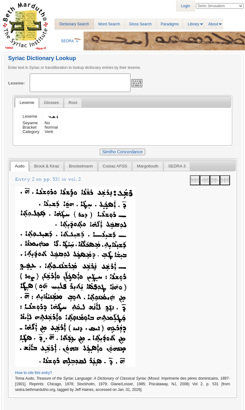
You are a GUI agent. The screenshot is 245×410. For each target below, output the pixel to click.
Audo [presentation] (19, 166)
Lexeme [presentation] (26, 102)
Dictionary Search (74, 24)
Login (185, 6)
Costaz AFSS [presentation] (115, 166)
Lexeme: (16, 83)
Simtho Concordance (122, 151)
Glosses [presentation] (51, 102)
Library (193, 24)
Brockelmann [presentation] (81, 166)
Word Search (109, 24)
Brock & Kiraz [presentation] (46, 166)
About (213, 24)
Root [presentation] (73, 102)
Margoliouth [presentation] (148, 166)
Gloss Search (140, 24)
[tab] (26, 103)
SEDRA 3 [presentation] (177, 166)
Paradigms (170, 24)
